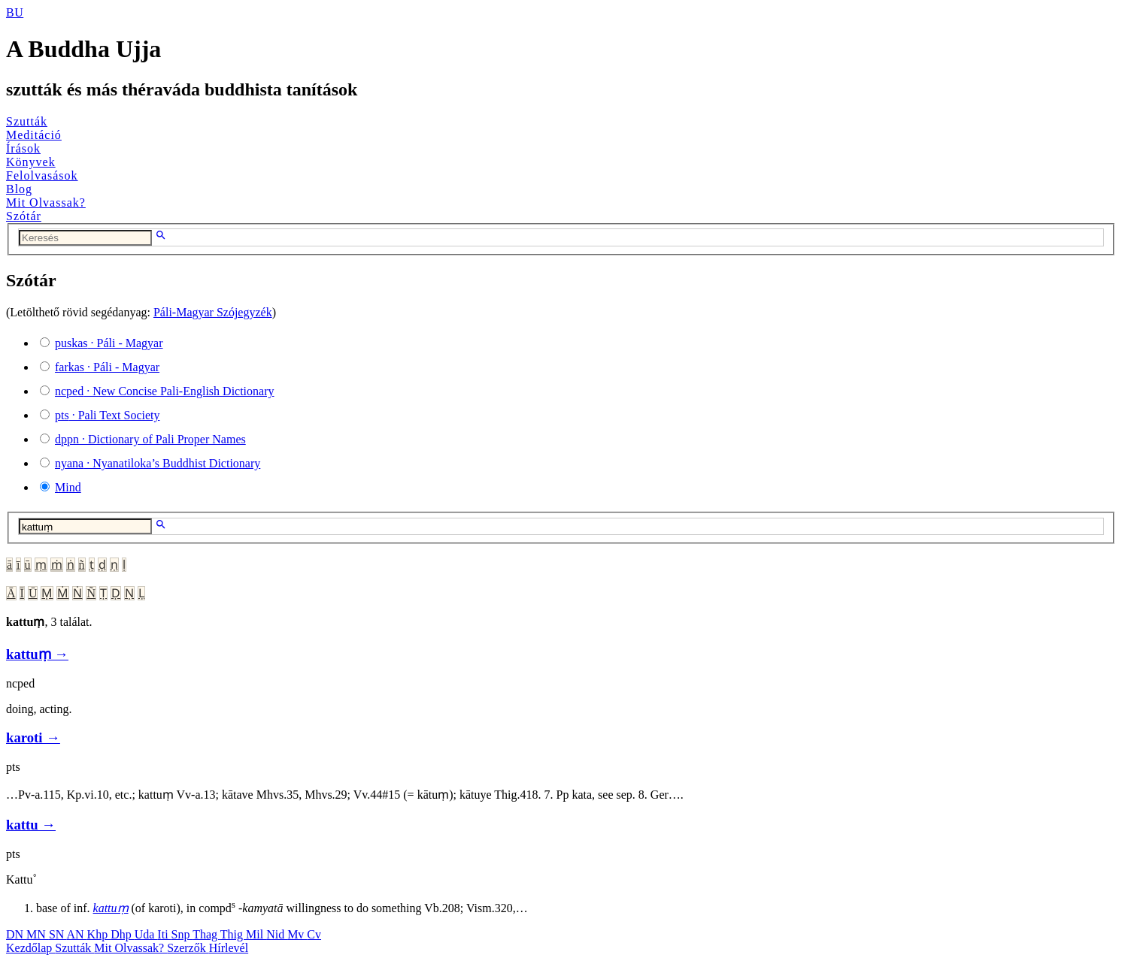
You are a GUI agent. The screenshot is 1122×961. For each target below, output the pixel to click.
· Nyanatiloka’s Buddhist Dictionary (157, 463)
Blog (19, 189)
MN (37, 934)
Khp (99, 934)
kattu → (31, 825)
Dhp (123, 934)
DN (16, 934)
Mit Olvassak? (46, 202)
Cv (314, 934)
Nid (276, 934)
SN (58, 934)
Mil (256, 934)
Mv (297, 934)
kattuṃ (111, 908)
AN (76, 934)
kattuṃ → (37, 654)
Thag (206, 934)
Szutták (26, 121)
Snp (182, 934)
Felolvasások (42, 175)
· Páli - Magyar (109, 343)
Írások (23, 148)
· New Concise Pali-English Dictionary (164, 391)
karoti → (33, 737)
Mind (68, 487)
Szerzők (188, 947)
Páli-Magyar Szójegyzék (212, 312)
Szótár (23, 216)
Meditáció (34, 134)
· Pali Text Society (107, 415)
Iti (164, 934)
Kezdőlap (30, 947)
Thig (233, 934)
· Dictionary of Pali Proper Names (150, 439)
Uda (146, 934)
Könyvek (31, 162)
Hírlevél (228, 947)
